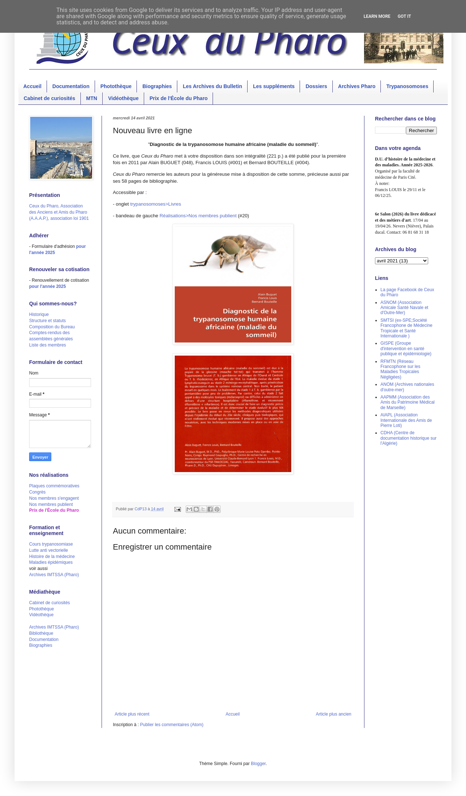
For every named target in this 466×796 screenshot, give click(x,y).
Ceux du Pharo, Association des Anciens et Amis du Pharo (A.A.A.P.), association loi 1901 (59, 212)
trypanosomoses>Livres (155, 204)
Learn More (377, 16)
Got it (404, 16)
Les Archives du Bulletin (212, 86)
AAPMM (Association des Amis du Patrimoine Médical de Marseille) (407, 402)
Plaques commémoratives (54, 485)
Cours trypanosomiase (51, 544)
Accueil (32, 86)
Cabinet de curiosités (49, 98)
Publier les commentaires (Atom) (172, 724)
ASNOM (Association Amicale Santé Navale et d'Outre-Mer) (404, 308)
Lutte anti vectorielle (48, 550)
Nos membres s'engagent (54, 498)
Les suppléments (274, 86)
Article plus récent (132, 714)
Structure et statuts (47, 320)
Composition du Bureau (52, 326)
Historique (39, 314)
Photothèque (116, 86)
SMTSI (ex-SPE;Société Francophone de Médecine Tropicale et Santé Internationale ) (406, 328)
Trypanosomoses (407, 86)
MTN (91, 98)
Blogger (258, 763)
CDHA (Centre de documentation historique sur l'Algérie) (408, 438)
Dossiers (316, 86)
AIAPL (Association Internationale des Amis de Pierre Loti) (406, 420)
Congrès (37, 492)
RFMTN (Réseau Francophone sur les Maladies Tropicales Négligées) (400, 369)
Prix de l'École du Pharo (179, 98)
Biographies (157, 86)
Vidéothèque (123, 98)
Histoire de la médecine (52, 556)
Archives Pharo (357, 86)
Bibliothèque (41, 633)
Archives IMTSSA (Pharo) (54, 574)
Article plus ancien (333, 714)
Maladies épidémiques (50, 562)
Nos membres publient (51, 504)
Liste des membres (47, 345)
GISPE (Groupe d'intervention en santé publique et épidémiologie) (405, 348)
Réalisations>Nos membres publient (197, 215)
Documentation (71, 86)
